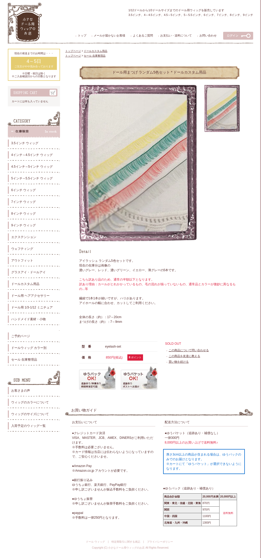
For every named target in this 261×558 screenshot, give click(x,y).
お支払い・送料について (176, 35)
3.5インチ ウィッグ (24, 143)
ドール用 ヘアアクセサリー (30, 296)
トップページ (73, 51)
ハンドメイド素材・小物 (28, 319)
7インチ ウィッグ (23, 202)
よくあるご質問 (143, 35)
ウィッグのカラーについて (30, 402)
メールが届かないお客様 (109, 35)
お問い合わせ (208, 35)
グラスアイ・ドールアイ (28, 272)
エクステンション (23, 237)
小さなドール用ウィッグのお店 (126, 547)
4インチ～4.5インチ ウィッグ (32, 155)
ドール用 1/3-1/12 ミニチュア (32, 307)
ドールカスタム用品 (25, 284)
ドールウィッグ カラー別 (28, 348)
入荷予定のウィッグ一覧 (28, 426)
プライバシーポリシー (160, 541)
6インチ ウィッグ (23, 190)
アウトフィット (22, 260)
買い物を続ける (179, 361)
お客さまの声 (20, 390)
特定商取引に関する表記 (125, 541)
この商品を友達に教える (184, 355)
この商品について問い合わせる (189, 350)
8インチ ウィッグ (23, 213)
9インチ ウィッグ (23, 225)
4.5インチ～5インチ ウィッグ (32, 166)
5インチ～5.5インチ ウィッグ (32, 178)
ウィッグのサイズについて (30, 414)
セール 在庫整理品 (24, 359)
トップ (82, 35)
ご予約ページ (20, 336)
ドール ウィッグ (95, 541)
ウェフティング (22, 249)
